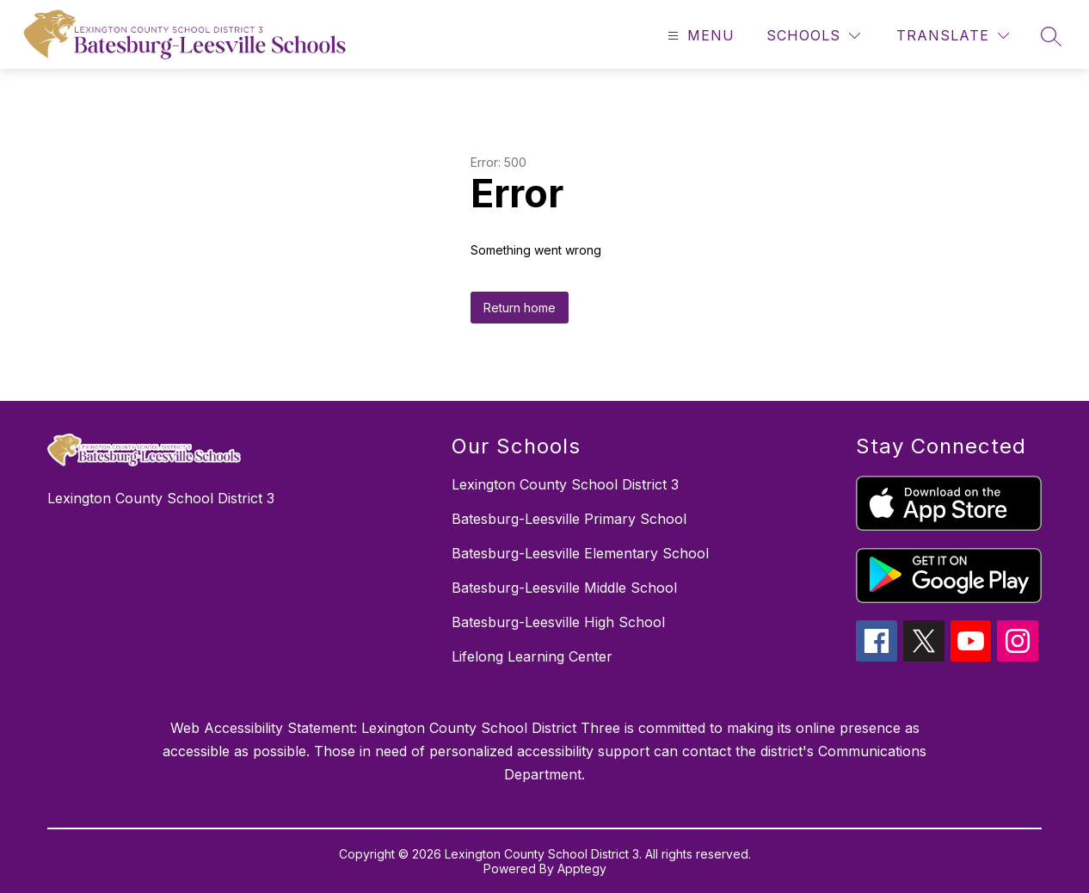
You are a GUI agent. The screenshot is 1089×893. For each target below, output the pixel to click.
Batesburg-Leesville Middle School (564, 587)
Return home (519, 307)
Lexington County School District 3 (565, 484)
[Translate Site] (952, 35)
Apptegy (581, 868)
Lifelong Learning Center (532, 656)
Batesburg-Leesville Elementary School (580, 553)
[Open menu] (699, 35)
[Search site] (1051, 36)
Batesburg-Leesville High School (558, 622)
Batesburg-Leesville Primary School (569, 518)
